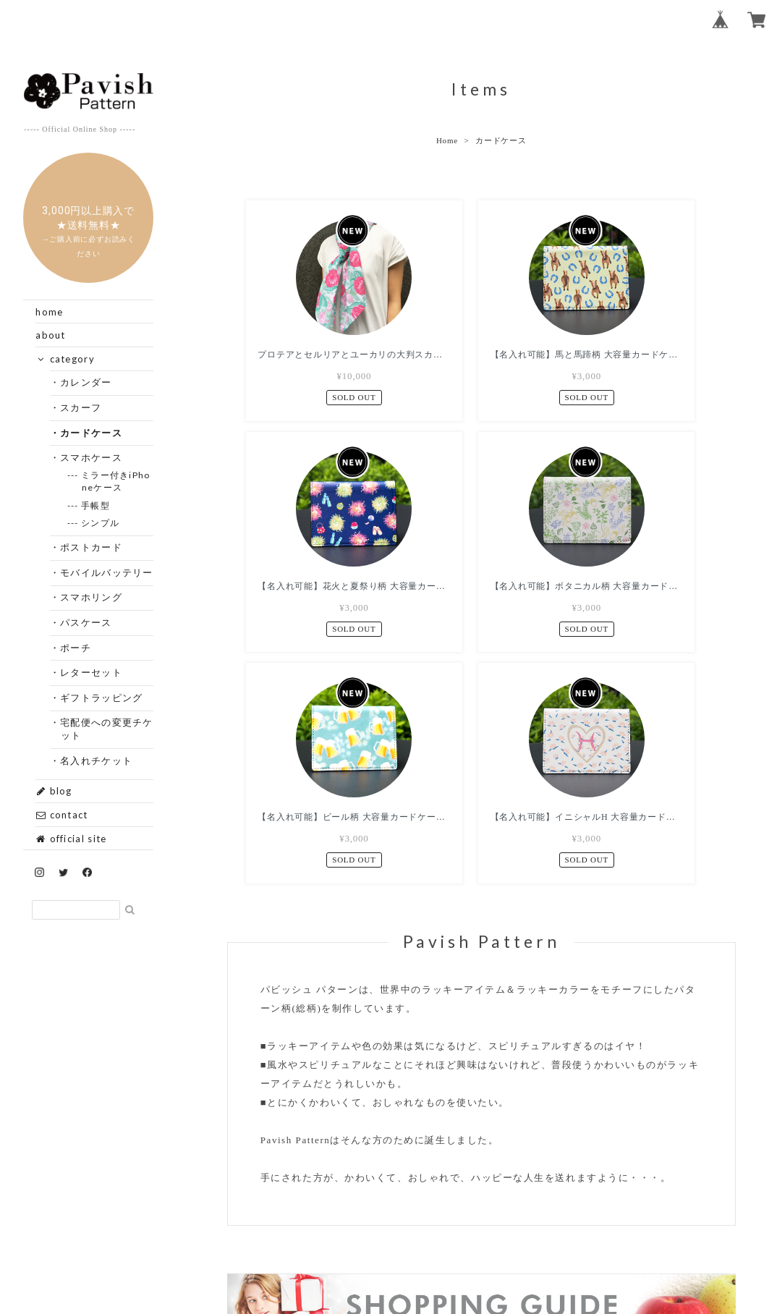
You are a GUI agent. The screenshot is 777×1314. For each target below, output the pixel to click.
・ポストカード (91, 547)
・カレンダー (86, 382)
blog (53, 791)
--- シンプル (100, 522)
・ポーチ (76, 647)
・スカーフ (81, 407)
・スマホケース (91, 457)
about (50, 335)
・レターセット (91, 672)
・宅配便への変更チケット (107, 728)
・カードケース (91, 432)
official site (70, 838)
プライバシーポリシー (348, 1224)
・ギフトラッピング (102, 697)
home (49, 312)
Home (447, 140)
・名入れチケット (96, 760)
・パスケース (86, 622)
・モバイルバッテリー (107, 572)
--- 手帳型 (96, 505)
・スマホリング (91, 597)
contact (61, 815)
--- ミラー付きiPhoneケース (116, 481)
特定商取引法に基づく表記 (473, 1224)
